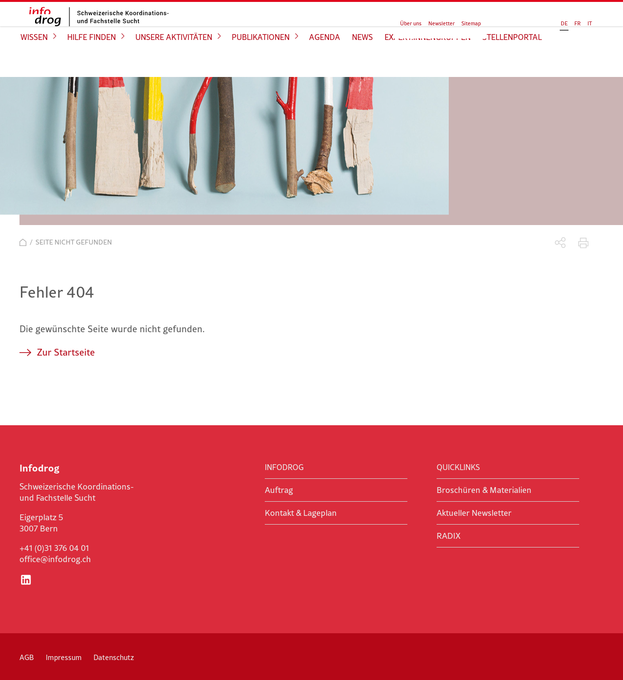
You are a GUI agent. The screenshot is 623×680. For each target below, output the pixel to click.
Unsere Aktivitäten (173, 61)
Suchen (577, 19)
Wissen (34, 61)
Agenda (324, 61)
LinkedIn (25, 579)
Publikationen (261, 61)
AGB (26, 657)
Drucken (583, 242)
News (362, 61)
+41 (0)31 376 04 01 (54, 548)
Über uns (410, 20)
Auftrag (279, 490)
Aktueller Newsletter (474, 513)
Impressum (64, 657)
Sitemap (471, 20)
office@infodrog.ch (55, 559)
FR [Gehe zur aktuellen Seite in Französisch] (539, 20)
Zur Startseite (66, 352)
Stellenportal (512, 61)
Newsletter (441, 20)
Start (23, 242)
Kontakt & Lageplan (301, 513)
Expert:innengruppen (428, 61)
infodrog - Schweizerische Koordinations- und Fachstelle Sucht (92, 28)
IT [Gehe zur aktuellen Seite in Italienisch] (551, 20)
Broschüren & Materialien (484, 490)
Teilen (560, 242)
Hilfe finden (91, 61)
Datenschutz (113, 657)
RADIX (448, 536)
